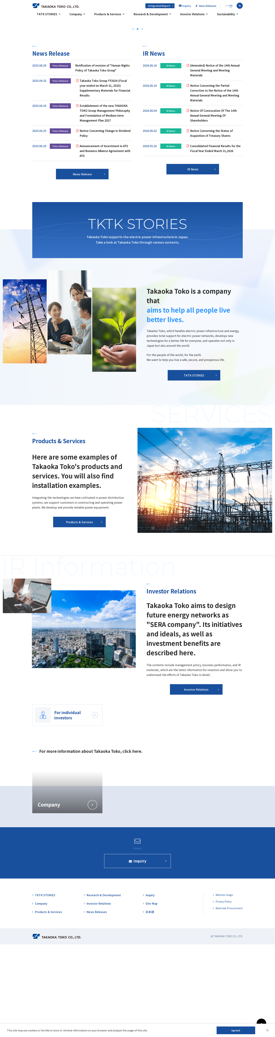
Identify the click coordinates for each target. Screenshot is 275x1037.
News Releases (96, 1004)
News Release (82, 267)
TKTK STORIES (241, 103)
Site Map (151, 996)
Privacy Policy (224, 994)
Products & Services (48, 1004)
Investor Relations (98, 996)
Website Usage (224, 987)
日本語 (150, 1004)
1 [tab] (133, 122)
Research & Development (103, 988)
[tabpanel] (193, 210)
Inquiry (150, 988)
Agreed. (236, 1030)
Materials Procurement (229, 1001)
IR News (192, 262)
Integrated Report (159, 6)
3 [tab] (142, 122)
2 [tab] (137, 122)
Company (41, 996)
